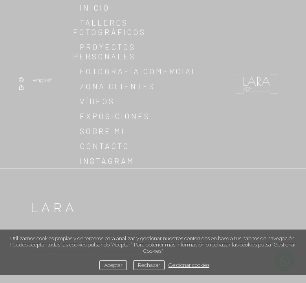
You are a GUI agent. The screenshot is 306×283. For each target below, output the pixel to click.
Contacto (105, 146)
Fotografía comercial (139, 71)
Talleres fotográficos (109, 27)
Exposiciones (115, 116)
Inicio (95, 7)
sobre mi (102, 131)
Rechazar (149, 265)
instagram (107, 160)
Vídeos (97, 101)
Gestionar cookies (189, 265)
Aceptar (113, 265)
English (43, 80)
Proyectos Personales (104, 51)
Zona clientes (117, 86)
